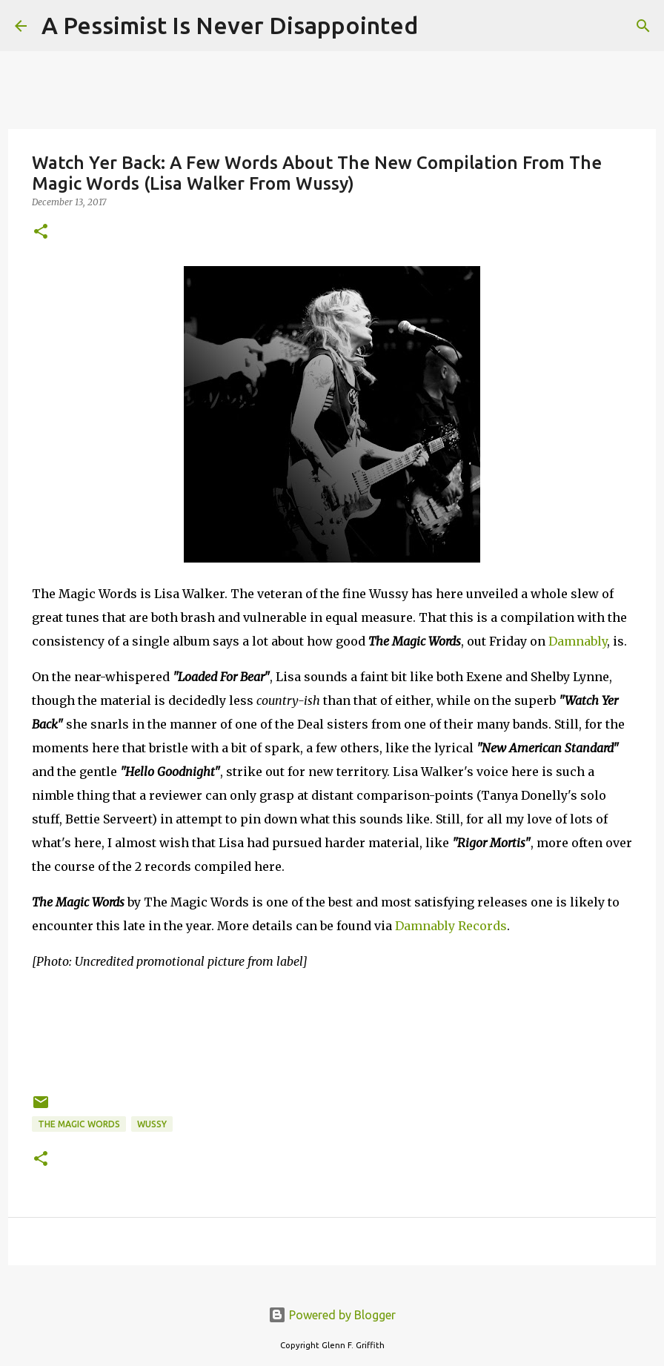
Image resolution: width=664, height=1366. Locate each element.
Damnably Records (451, 925)
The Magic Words (79, 1124)
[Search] (439, 26)
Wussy (152, 1124)
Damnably (577, 641)
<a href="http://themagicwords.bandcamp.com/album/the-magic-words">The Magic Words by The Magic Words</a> (332, 1029)
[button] (41, 232)
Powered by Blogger (332, 1315)
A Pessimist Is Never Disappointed (230, 25)
